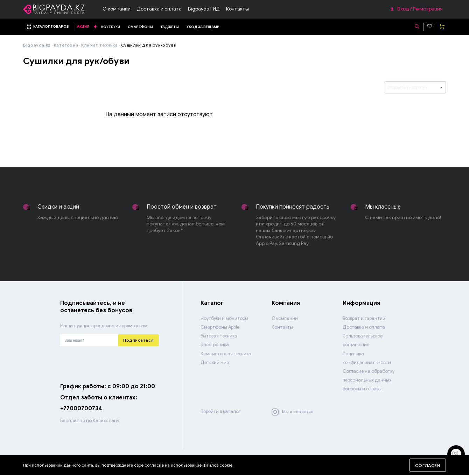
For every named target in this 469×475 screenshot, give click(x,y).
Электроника (215, 345)
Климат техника (99, 45)
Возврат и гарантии (364, 318)
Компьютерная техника (226, 354)
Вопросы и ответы (362, 389)
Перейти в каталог (220, 411)
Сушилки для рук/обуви (148, 45)
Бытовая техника (219, 336)
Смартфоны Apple (220, 327)
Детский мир (215, 362)
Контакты (237, 9)
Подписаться (138, 340)
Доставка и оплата (159, 9)
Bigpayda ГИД (204, 9)
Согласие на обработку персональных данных (368, 376)
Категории (66, 45)
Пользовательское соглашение (363, 340)
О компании (117, 9)
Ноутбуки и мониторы (224, 318)
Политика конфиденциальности (367, 358)
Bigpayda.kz (37, 45)
